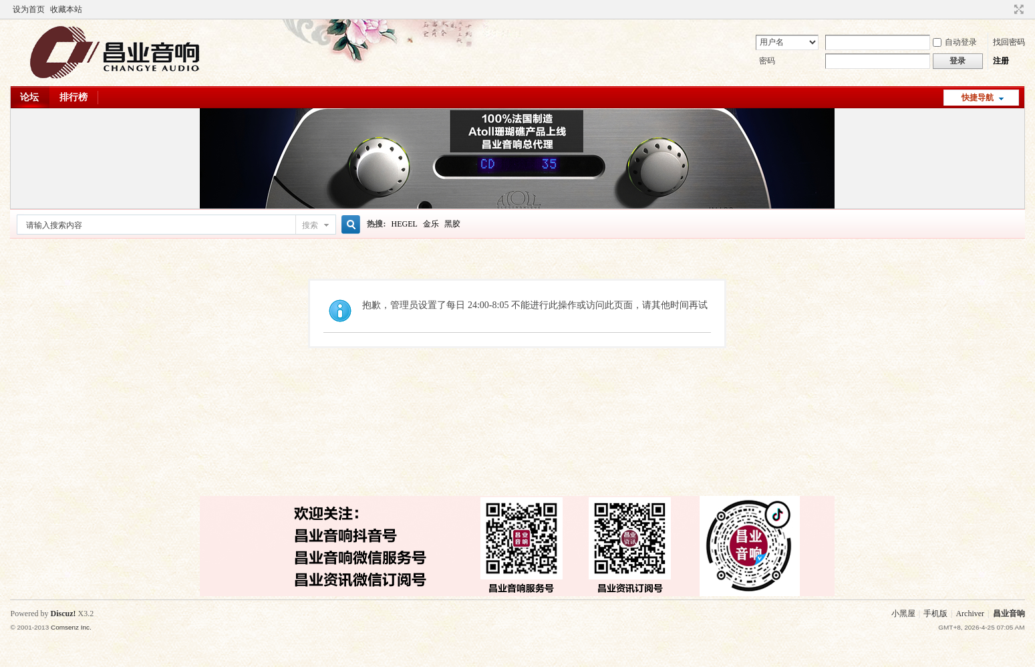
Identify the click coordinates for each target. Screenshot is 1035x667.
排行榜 (73, 97)
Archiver (969, 613)
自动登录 (955, 42)
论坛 (29, 97)
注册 (1001, 60)
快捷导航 (978, 97)
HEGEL (404, 224)
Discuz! (63, 613)
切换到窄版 (1017, 9)
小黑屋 (903, 613)
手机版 (935, 613)
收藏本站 (66, 9)
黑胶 (452, 224)
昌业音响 (1009, 613)
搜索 (310, 225)
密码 (767, 60)
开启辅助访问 (1006, 9)
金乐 (431, 224)
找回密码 (1009, 42)
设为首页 (29, 9)
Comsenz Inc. (71, 627)
